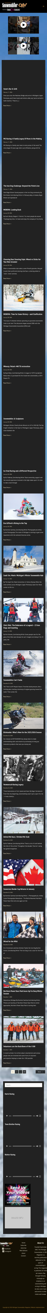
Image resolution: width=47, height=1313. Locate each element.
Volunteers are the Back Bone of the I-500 (19, 1046)
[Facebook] (6, 1249)
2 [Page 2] (16, 1072)
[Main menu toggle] (43, 6)
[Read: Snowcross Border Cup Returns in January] (23, 872)
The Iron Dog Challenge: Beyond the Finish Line (21, 185)
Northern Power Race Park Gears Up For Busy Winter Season (22, 992)
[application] (23, 1107)
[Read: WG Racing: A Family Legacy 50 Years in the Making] (23, 123)
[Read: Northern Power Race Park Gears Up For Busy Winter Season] (23, 976)
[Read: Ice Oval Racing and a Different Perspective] (23, 454)
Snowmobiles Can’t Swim (12, 680)
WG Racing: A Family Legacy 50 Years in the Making (22, 138)
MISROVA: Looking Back (12, 209)
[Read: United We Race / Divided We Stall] (23, 820)
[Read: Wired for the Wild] (23, 925)
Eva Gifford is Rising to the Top (15, 523)
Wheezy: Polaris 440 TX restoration (16, 366)
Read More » (7, 105)
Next (40, 1072)
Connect (23, 1256)
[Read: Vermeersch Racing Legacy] (23, 768)
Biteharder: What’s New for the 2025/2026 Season (22, 732)
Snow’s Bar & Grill (10, 89)
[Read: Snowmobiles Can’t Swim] (23, 663)
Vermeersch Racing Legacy (13, 784)
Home (23, 1243)
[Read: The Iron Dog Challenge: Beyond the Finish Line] (23, 170)
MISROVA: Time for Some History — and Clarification (22, 314)
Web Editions (23, 1251)
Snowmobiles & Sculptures (13, 418)
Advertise (23, 1248)
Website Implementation (37, 1307)
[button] (23, 25)
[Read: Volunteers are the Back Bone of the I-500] (23, 1029)
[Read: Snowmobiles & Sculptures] (23, 402)
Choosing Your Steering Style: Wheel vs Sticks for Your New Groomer (22, 260)
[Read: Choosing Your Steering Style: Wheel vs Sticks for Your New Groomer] (23, 243)
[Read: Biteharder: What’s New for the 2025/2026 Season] (23, 716)
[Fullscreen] (40, 1116)
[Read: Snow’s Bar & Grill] (23, 73)
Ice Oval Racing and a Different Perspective (19, 471)
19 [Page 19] (24, 1072)
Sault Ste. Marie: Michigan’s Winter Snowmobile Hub (23, 575)
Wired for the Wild (10, 941)
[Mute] (37, 1116)
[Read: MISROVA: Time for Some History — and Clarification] (23, 297)
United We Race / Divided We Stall (16, 836)
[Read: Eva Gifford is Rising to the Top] (23, 506)
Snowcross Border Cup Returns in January (18, 889)
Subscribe (23, 1245)
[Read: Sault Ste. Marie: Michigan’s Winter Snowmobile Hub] (23, 559)
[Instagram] (7, 1251)
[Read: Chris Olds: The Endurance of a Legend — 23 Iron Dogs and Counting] (23, 610)
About (23, 1253)
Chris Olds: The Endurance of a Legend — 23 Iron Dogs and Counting (21, 626)
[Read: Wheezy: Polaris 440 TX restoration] (23, 350)
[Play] (7, 1116)
